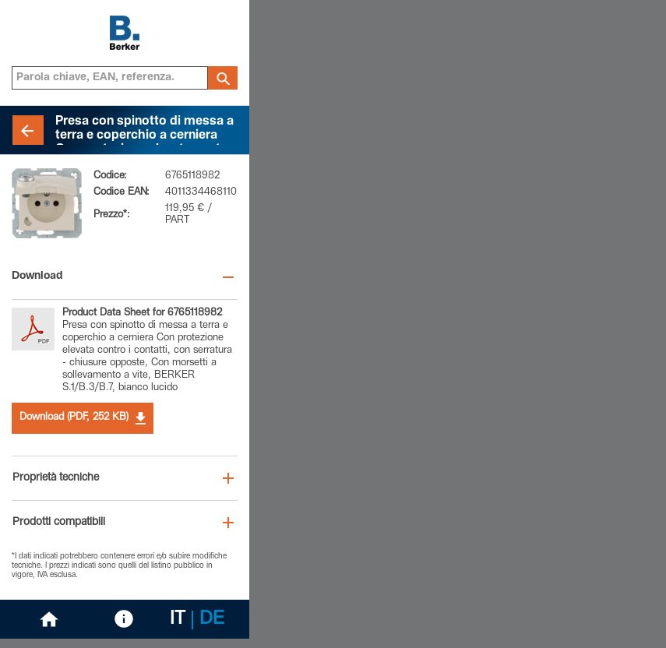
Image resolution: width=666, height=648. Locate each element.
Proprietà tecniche (55, 478)
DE (211, 620)
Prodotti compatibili (58, 522)
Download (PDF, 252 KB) (82, 418)
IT (177, 620)
